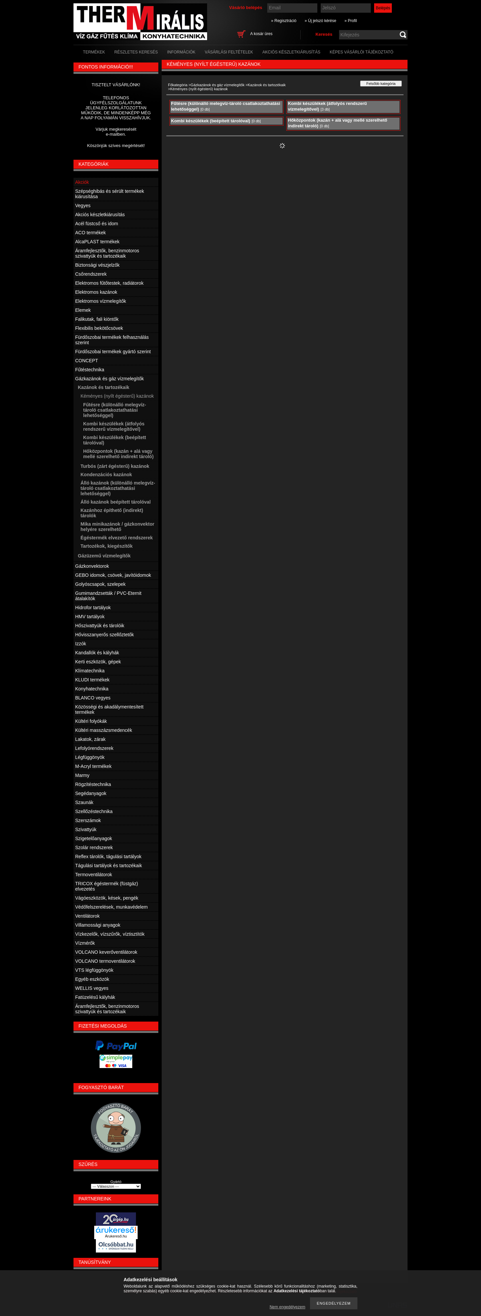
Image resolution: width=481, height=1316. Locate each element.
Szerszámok (88, 820)
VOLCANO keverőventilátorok (106, 952)
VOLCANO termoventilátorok (105, 961)
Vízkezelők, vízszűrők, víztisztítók (110, 934)
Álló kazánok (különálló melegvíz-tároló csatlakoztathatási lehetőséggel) (118, 488)
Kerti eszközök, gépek (98, 661)
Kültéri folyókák (91, 721)
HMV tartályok (90, 616)
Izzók (80, 643)
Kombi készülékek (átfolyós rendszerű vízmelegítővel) (114, 426)
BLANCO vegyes (93, 697)
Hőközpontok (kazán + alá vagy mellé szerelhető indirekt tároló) (118, 453)
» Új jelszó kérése (320, 20)
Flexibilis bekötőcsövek (99, 328)
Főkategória (177, 85)
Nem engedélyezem (287, 1307)
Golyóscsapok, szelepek (100, 584)
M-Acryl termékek (93, 766)
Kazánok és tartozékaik (267, 85)
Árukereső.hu (116, 1236)
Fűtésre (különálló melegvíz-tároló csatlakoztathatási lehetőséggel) (114, 410)
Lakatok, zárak (90, 739)
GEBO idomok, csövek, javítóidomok (113, 575)
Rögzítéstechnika (93, 784)
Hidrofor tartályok (93, 607)
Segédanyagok (90, 793)
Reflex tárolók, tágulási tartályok (108, 856)
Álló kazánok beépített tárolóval (116, 502)
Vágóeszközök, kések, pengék (106, 898)
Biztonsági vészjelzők (97, 265)
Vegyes (83, 205)
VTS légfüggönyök (94, 970)
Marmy (82, 775)
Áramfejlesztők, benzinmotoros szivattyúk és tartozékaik (107, 253)
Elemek (83, 310)
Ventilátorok (87, 916)
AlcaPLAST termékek (97, 241)
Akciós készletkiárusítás (100, 214)
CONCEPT (86, 360)
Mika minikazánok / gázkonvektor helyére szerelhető (117, 526)
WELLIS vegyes (92, 988)
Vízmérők (85, 943)
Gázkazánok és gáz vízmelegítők (218, 85)
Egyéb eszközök (92, 979)
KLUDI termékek (92, 679)
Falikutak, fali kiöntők (97, 319)
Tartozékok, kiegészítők (107, 546)
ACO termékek (90, 232)
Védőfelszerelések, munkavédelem (111, 907)
